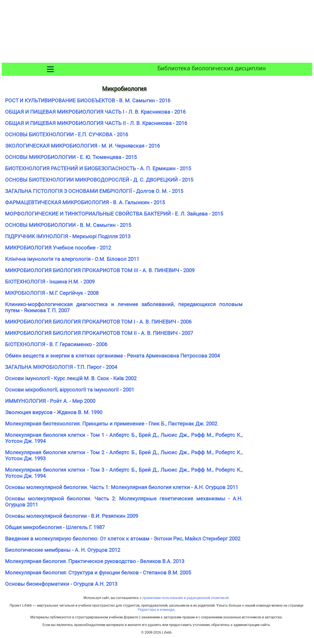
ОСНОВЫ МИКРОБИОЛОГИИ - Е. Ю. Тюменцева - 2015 (71, 157)
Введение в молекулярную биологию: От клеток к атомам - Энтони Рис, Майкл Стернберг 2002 (122, 539)
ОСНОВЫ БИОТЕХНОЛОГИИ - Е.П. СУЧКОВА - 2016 (66, 135)
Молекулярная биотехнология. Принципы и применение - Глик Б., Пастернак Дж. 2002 (111, 424)
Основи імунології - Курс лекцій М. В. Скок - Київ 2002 (71, 378)
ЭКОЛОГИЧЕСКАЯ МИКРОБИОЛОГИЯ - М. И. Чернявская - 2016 (82, 146)
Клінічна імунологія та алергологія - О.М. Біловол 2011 (72, 259)
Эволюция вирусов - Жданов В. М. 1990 (53, 412)
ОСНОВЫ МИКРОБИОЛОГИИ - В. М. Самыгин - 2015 (68, 225)
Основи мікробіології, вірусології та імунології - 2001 (69, 390)
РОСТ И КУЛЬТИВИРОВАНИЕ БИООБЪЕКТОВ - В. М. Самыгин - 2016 (87, 101)
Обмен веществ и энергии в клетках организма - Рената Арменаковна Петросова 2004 (112, 356)
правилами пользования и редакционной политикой (185, 598)
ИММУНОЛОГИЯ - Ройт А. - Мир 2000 (50, 401)
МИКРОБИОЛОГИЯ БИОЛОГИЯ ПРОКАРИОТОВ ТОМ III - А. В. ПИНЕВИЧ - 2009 (100, 270)
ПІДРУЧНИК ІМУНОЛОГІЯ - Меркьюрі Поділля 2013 (67, 236)
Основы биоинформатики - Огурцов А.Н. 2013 (61, 584)
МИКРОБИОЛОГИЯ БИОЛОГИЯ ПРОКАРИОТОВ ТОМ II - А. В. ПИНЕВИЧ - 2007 (99, 333)
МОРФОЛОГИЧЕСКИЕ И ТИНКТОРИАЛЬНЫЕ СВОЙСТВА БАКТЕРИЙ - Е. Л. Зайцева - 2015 (114, 214)
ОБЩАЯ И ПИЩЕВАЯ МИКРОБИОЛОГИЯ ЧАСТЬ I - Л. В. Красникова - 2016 (95, 112)
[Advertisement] (157, 32)
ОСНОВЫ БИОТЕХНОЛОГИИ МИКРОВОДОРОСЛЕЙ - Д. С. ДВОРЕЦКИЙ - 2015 (99, 180)
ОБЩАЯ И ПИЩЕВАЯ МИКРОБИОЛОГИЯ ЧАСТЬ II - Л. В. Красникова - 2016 (96, 123)
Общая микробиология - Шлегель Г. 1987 (55, 527)
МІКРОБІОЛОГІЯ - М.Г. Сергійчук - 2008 (52, 293)
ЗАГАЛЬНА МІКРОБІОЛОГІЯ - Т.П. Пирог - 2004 (61, 367)
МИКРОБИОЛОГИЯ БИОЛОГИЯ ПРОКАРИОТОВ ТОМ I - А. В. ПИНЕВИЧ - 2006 (98, 322)
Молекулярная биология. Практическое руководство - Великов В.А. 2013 (94, 561)
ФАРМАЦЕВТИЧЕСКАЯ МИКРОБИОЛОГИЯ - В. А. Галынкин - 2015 (85, 202)
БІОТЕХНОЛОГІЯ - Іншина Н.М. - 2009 (50, 282)
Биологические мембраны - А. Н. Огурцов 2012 (62, 550)
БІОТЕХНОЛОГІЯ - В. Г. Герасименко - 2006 (56, 344)
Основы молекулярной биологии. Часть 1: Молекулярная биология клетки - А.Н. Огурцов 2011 (121, 487)
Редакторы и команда (156, 610)
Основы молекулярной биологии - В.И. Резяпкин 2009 (71, 516)
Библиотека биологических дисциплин (211, 68)
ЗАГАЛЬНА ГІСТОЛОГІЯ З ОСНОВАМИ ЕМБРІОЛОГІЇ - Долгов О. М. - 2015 (94, 191)
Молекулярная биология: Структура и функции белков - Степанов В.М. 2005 (98, 573)
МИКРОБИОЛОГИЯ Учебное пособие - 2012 (58, 248)
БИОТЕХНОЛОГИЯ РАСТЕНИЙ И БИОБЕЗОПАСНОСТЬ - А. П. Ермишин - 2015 (98, 168)
